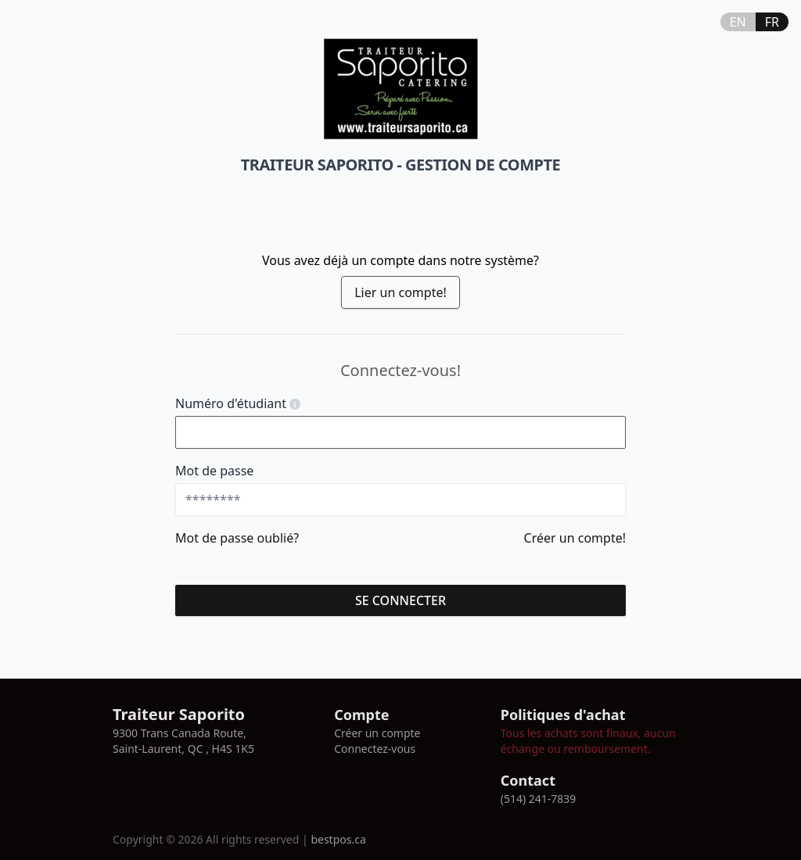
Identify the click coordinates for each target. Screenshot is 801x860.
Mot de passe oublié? (237, 537)
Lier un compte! (400, 292)
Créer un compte (377, 733)
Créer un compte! (575, 537)
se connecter (400, 600)
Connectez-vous (374, 748)
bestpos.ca (338, 839)
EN (738, 21)
